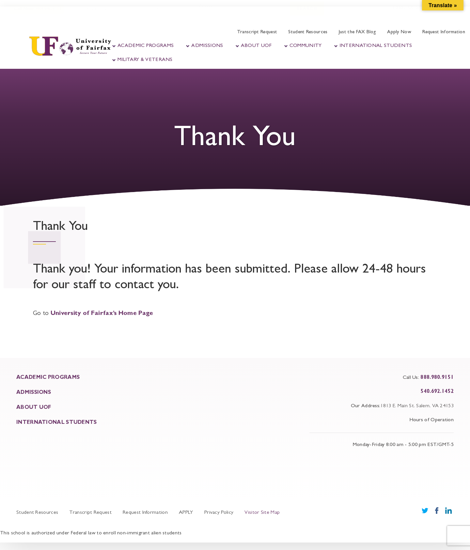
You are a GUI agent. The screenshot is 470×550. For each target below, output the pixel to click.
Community (306, 46)
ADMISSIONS (33, 392)
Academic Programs (146, 46)
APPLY (186, 512)
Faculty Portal (150, 15)
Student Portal (100, 15)
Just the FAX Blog (357, 32)
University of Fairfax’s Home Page (102, 314)
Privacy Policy (218, 512)
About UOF (256, 46)
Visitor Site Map (262, 512)
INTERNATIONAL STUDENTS (56, 422)
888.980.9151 (437, 377)
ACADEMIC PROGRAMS (48, 377)
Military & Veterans (145, 60)
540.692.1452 (437, 391)
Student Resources (307, 32)
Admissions (207, 46)
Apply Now (399, 32)
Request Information (443, 32)
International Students (375, 46)
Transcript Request (257, 32)
